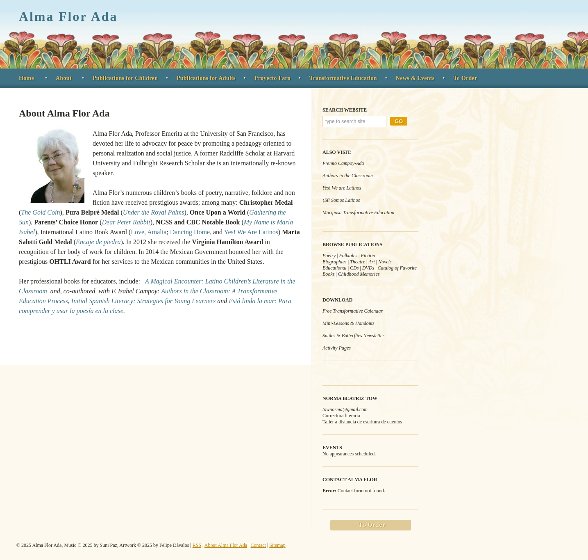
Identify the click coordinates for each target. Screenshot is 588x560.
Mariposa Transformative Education (358, 212)
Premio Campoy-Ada (343, 163)
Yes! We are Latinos (341, 188)
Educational (334, 268)
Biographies (334, 262)
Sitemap (277, 545)
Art (371, 262)
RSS (197, 545)
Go (399, 121)
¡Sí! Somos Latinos (341, 200)
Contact (258, 545)
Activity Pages (336, 348)
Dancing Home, (190, 232)
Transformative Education (343, 78)
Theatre (357, 262)
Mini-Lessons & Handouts (348, 323)
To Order (465, 78)
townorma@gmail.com (345, 409)
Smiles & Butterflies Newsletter (353, 335)
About (64, 78)
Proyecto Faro (272, 78)
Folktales (348, 255)
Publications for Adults (206, 78)
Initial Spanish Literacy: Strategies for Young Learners (143, 300)
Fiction (368, 255)
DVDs (368, 268)
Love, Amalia (148, 232)
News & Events (415, 78)
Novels (385, 262)
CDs (354, 268)
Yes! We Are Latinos (251, 232)
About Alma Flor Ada (64, 113)
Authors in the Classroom (347, 175)
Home (26, 78)
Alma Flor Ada (68, 16)
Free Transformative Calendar (352, 311)
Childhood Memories (359, 274)
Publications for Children (125, 78)
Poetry (329, 255)
